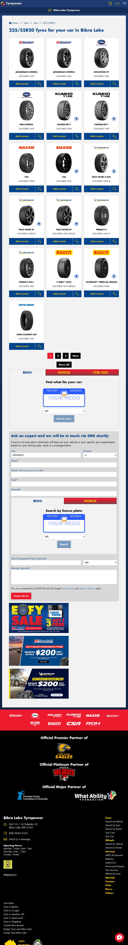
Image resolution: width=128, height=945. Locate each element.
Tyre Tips (109, 797)
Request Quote (21, 596)
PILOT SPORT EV (26, 229)
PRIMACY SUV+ (26, 282)
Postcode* (16, 489)
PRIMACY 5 (101, 229)
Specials (110, 839)
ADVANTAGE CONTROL (26, 72)
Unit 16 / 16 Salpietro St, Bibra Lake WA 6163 (23, 787)
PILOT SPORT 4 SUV (101, 177)
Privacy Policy (68, 588)
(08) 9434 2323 (18, 794)
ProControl (26, 124)
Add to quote (22, 83)
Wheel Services (112, 835)
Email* (14, 479)
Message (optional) (20, 568)
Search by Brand (113, 790)
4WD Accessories (114, 816)
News (108, 850)
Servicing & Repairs (114, 827)
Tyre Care (110, 794)
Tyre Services (111, 831)
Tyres (108, 779)
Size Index (9, 864)
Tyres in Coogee (11, 872)
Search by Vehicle (114, 783)
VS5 (26, 177)
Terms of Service (87, 588)
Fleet (108, 846)
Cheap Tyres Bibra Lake (15, 894)
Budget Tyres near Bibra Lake (18, 890)
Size (13, 451)
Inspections (110, 824)
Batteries (109, 820)
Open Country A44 (27, 334)
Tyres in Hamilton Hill (14, 875)
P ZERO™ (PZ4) (64, 282)
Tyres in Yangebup (12, 883)
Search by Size (112, 786)
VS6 (64, 177)
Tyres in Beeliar (11, 868)
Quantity (87, 451)
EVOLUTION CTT (101, 72)
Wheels (109, 801)
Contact (109, 842)
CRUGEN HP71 (64, 124)
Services (110, 813)
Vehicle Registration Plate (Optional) (28, 558)
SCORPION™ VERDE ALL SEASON (101, 282)
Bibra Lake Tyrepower (64, 10)
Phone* (27, 470)
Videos (109, 854)
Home (13, 23)
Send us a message (19, 800)
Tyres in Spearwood (13, 879)
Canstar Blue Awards (14, 886)
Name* (14, 460)
